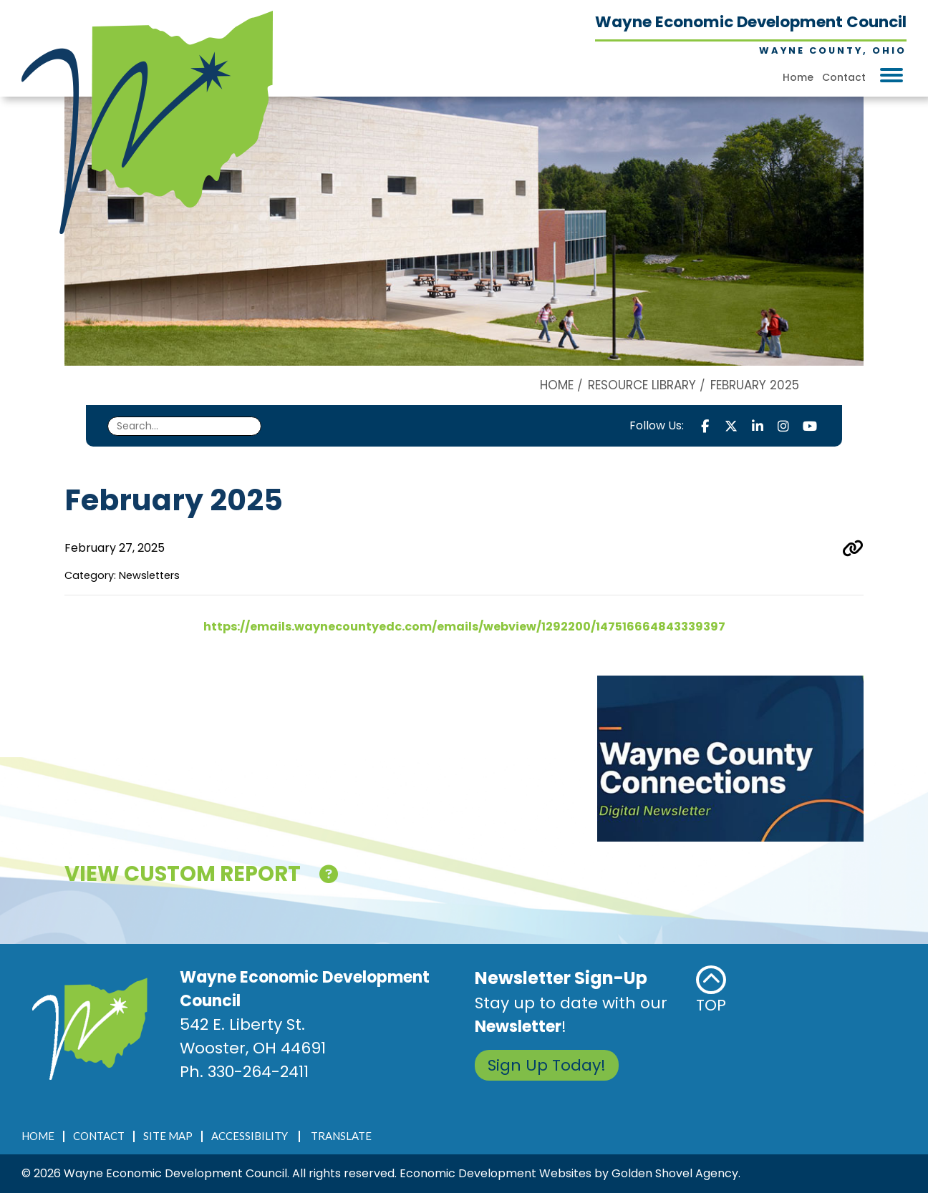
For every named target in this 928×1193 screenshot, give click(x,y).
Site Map (168, 1135)
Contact (844, 77)
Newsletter (518, 1027)
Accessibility (249, 1135)
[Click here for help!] (328, 877)
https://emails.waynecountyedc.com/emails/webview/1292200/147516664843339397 (464, 626)
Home (798, 77)
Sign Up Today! (547, 1065)
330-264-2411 (258, 1072)
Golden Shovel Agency (675, 1173)
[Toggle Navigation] (891, 75)
